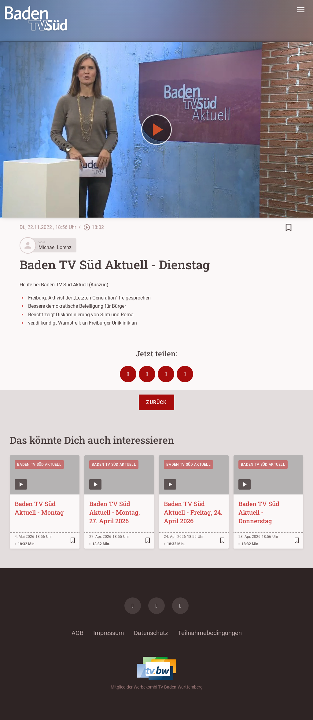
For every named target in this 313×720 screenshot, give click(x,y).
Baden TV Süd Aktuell (39, 464)
